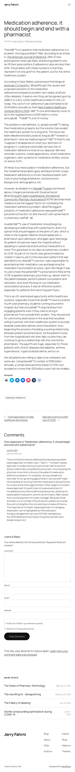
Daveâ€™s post (42, 188)
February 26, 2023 (63, 694)
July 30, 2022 (65, 703)
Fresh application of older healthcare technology (19, 418)
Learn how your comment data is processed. (36, 652)
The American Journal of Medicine (26, 57)
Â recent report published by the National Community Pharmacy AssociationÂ (31, 197)
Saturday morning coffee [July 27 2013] (55, 418)
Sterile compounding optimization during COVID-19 (28, 713)
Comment (9, 551)
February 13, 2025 (63, 685)
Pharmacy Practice (34, 41)
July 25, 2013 (12, 450)
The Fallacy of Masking (17, 702)
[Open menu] (69, 4)
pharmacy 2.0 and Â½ (16, 85)
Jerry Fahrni (11, 4)
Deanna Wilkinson (14, 453)
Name (7, 585)
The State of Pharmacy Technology (24, 685)
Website (7, 610)
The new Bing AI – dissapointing (22, 694)
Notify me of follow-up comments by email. (25, 623)
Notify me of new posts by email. (20, 628)
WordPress (66, 766)
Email (7, 598)
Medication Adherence (15, 397)
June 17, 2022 (67, 713)
